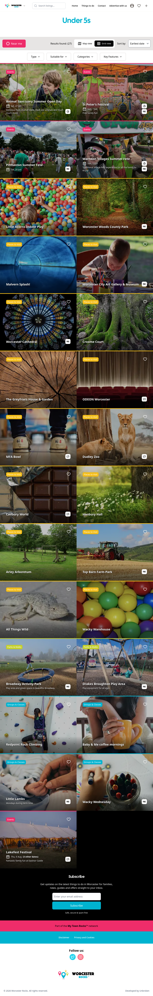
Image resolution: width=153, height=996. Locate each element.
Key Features (113, 56)
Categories (85, 56)
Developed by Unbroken (137, 990)
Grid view (104, 43)
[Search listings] (49, 6)
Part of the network (76, 926)
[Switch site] (24, 6)
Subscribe (76, 905)
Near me (14, 43)
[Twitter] (73, 957)
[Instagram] (80, 957)
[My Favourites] (139, 6)
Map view (85, 43)
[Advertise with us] (146, 6)
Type (35, 56)
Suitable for (58, 56)
